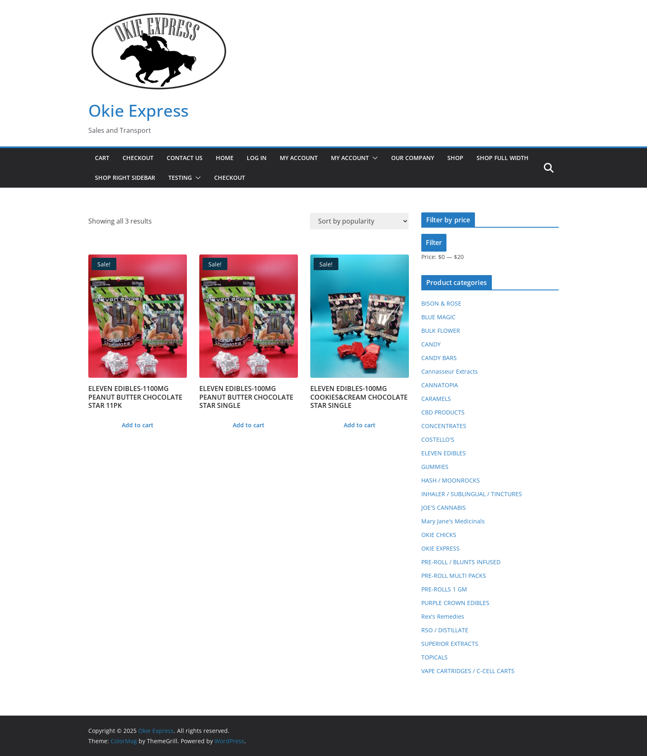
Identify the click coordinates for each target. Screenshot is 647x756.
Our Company (412, 158)
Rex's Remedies (442, 616)
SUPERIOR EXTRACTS (449, 644)
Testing (180, 177)
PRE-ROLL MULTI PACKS (453, 575)
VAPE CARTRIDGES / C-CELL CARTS (468, 671)
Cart (102, 158)
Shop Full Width (503, 158)
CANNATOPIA (439, 385)
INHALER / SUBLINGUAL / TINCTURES (471, 494)
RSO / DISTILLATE (444, 630)
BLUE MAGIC (438, 317)
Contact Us (185, 158)
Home (225, 158)
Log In (257, 158)
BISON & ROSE (441, 303)
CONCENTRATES (443, 426)
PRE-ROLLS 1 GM (444, 589)
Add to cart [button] (137, 425)
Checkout (138, 158)
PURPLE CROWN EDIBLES (455, 603)
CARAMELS (436, 399)
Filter (434, 242)
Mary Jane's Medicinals (453, 521)
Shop (455, 158)
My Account (299, 158)
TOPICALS (434, 657)
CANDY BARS (439, 358)
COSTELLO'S (437, 439)
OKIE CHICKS (438, 535)
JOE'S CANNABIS (443, 507)
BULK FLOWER (440, 330)
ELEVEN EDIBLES (443, 453)
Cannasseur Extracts (449, 371)
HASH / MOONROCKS (450, 480)
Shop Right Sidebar (125, 177)
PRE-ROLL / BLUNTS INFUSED (461, 562)
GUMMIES (435, 467)
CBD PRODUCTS (443, 412)
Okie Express (138, 110)
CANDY (431, 344)
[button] (373, 158)
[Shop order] (359, 221)
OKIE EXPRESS (440, 548)
